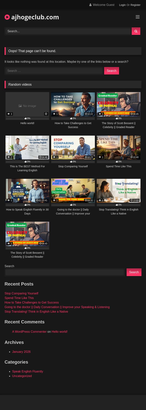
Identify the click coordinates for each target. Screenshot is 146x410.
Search (9, 266)
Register (135, 4)
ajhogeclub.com (32, 17)
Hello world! (60, 331)
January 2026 (21, 351)
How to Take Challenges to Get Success (32, 302)
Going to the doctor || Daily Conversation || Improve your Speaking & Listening (57, 307)
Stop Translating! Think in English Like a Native (36, 311)
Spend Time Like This (19, 298)
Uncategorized (22, 376)
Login (122, 4)
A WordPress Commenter (29, 331)
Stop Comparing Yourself (21, 293)
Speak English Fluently (27, 371)
